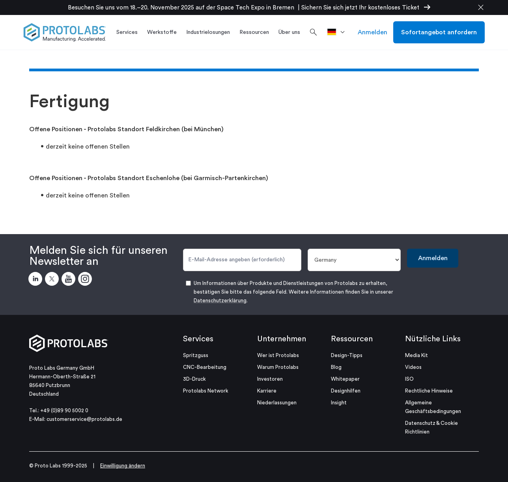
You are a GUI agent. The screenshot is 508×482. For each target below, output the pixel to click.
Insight (339, 402)
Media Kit (416, 355)
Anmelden (372, 32)
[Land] (354, 260)
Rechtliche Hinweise (429, 390)
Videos (413, 367)
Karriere (266, 390)
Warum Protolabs (278, 367)
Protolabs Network (205, 390)
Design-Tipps (346, 355)
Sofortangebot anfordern (439, 32)
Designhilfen (345, 390)
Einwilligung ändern (122, 465)
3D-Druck (194, 379)
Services (198, 339)
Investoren (270, 379)
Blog (336, 367)
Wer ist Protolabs (278, 355)
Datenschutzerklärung (220, 300)
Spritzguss (195, 355)
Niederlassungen (277, 402)
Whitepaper (345, 379)
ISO (409, 379)
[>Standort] (338, 32)
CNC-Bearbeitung (204, 367)
